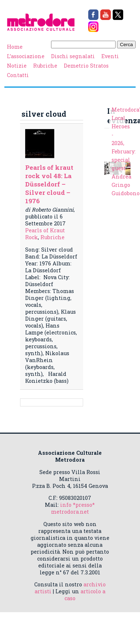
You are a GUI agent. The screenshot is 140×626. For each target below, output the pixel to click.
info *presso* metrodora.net (73, 508)
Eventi (110, 56)
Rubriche (45, 65)
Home (15, 46)
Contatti (18, 75)
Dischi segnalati (73, 56)
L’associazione (25, 56)
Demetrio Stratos (86, 65)
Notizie (17, 65)
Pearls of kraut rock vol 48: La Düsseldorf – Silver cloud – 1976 (49, 184)
